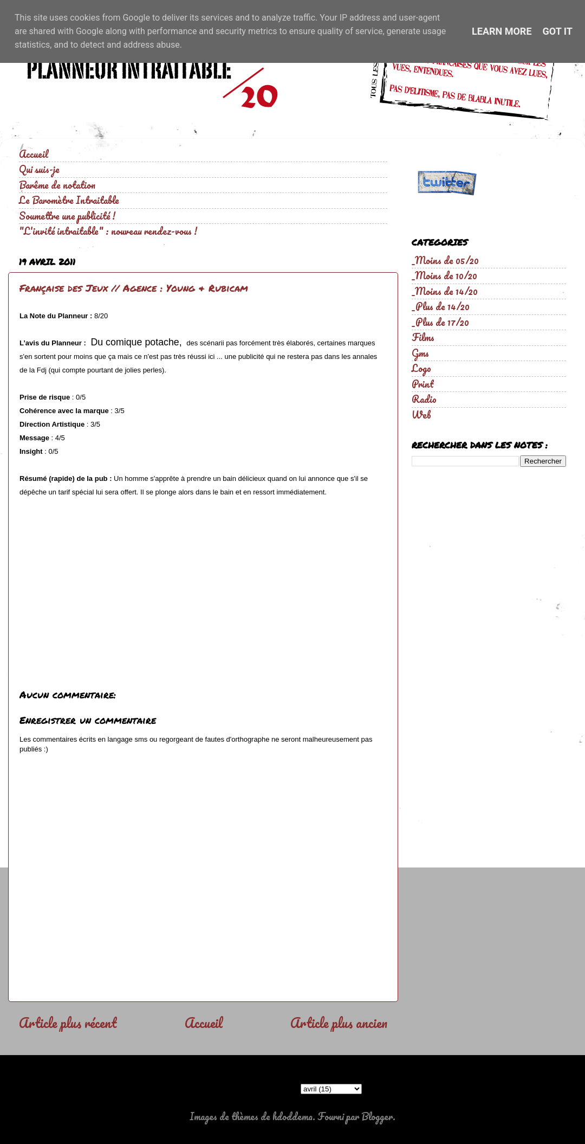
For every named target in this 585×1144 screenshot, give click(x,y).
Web (421, 414)
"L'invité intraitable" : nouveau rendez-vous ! (108, 231)
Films (423, 337)
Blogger (377, 1116)
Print (423, 383)
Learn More (502, 31)
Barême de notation (57, 184)
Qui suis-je (39, 169)
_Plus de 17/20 (440, 322)
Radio (424, 399)
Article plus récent (67, 1022)
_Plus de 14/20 (441, 306)
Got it (558, 31)
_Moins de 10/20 (444, 275)
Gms (420, 353)
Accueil (33, 154)
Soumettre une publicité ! (67, 215)
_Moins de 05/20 (445, 260)
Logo (421, 368)
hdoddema (292, 1116)
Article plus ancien (338, 1022)
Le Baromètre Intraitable (69, 200)
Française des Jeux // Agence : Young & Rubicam (134, 288)
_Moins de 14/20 (445, 291)
